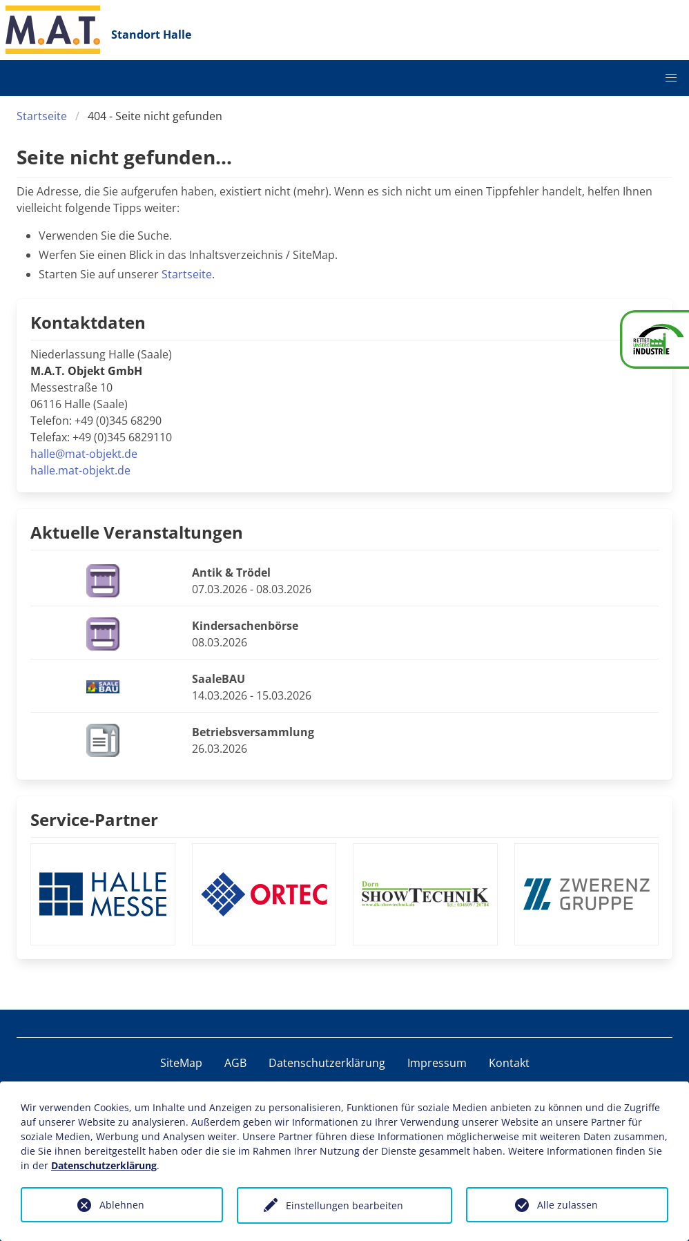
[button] (671, 78)
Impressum (437, 1062)
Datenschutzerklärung (327, 1062)
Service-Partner (94, 819)
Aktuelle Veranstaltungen (136, 532)
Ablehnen (121, 1204)
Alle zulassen (567, 1204)
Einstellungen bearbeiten (344, 1205)
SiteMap (181, 1062)
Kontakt (509, 1062)
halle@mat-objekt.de (83, 453)
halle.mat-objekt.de (80, 470)
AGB (235, 1062)
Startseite (42, 116)
